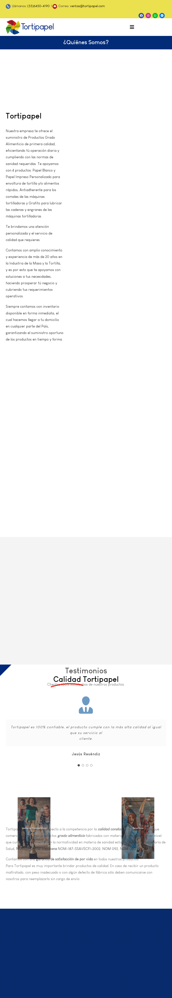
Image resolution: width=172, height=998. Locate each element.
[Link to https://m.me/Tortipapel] (162, 15)
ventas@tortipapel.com (87, 6)
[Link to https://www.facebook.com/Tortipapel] (141, 15)
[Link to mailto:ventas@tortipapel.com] (54, 6)
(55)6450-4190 (38, 6)
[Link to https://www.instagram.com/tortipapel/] (148, 15)
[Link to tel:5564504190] (8, 6)
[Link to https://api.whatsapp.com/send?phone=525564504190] (155, 15)
